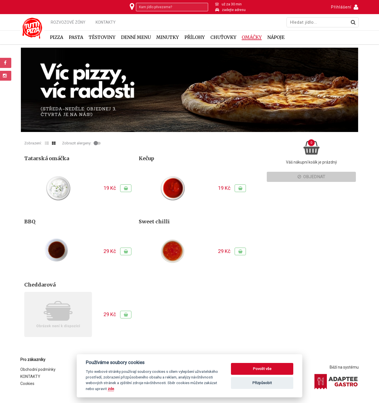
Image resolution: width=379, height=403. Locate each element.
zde (111, 388)
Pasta (76, 37)
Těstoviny (102, 37)
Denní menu (136, 37)
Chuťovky (223, 37)
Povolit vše (262, 369)
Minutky (167, 37)
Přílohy (194, 37)
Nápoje (276, 37)
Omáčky (252, 37)
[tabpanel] (189, 90)
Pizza (56, 37)
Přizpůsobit (262, 383)
